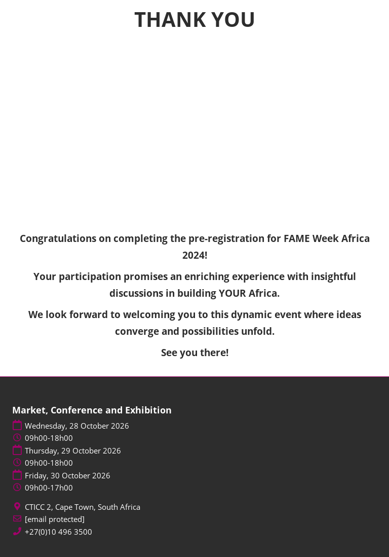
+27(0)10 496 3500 (58, 532)
